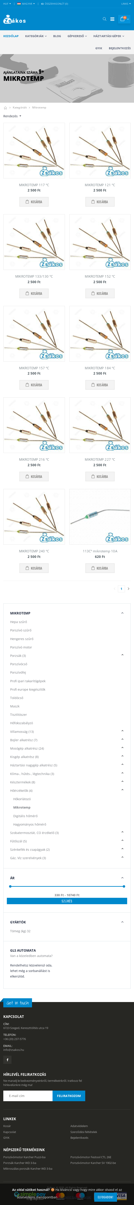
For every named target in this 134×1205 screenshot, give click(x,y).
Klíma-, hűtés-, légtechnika (32, 774)
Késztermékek (22, 782)
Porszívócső (18, 664)
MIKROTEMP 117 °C (34, 185)
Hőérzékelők (21, 790)
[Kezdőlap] (5, 107)
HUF (5, 3)
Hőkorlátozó (22, 799)
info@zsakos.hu (13, 1050)
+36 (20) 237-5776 (14, 1039)
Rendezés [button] (11, 116)
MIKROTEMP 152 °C (100, 276)
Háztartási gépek (107, 36)
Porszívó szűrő (20, 630)
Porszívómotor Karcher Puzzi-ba (24, 1157)
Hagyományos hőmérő (29, 824)
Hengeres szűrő (21, 639)
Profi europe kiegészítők (27, 689)
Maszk (14, 706)
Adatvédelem (79, 1126)
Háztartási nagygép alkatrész (33, 765)
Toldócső (16, 698)
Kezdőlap (11, 36)
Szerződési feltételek (83, 1132)
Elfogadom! (105, 1197)
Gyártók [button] (18, 922)
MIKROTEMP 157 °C (34, 368)
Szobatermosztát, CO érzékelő (34, 833)
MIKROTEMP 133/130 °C (34, 276)
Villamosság (22, 731)
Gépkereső (76, 36)
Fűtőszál (18, 841)
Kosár (7, 1126)
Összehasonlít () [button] (54, 3)
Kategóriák (34, 36)
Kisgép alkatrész (24, 757)
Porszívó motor (21, 647)
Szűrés (67, 901)
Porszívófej (18, 672)
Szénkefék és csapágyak (30, 849)
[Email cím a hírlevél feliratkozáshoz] (44, 1096)
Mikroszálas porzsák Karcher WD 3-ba (27, 1169)
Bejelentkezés (120, 48)
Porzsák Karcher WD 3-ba (19, 1163)
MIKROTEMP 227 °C (100, 459)
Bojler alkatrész (23, 740)
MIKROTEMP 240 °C (34, 551)
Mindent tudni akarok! (74, 1197)
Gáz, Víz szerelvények (28, 858)
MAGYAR (24, 3)
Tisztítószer (18, 714)
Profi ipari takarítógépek (27, 681)
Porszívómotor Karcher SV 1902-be (93, 1163)
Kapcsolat (9, 1132)
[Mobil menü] (112, 19)
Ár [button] (12, 878)
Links (124, 3)
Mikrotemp (39, 107)
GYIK (98, 48)
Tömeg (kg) (20, 931)
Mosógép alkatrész (27, 748)
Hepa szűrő (18, 622)
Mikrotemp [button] (20, 613)
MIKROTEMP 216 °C (34, 459)
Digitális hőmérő (25, 816)
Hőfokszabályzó (21, 723)
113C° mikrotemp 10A (100, 551)
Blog (57, 36)
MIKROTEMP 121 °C (100, 185)
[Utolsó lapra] (128, 588)
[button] (104, 19)
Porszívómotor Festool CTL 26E (90, 1157)
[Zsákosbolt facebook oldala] (7, 1060)
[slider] (10, 886)
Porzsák (18, 656)
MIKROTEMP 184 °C (100, 368)
